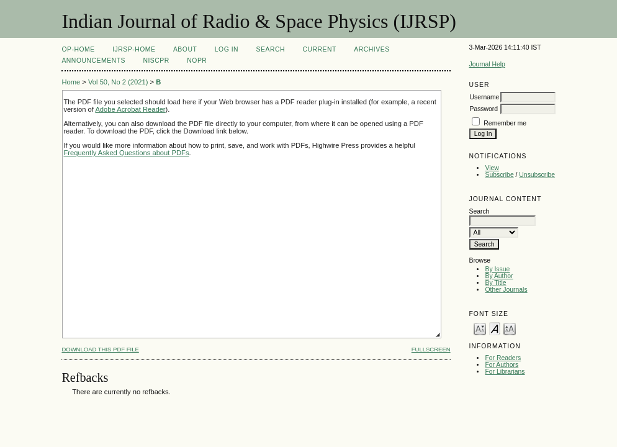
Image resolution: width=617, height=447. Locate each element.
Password (483, 109)
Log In (226, 49)
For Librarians (505, 371)
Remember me (505, 123)
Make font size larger (509, 328)
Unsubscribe (537, 174)
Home (70, 82)
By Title (495, 282)
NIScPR (156, 60)
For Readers (503, 357)
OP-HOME (77, 49)
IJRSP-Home (133, 49)
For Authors (501, 364)
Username (484, 97)
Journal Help (487, 64)
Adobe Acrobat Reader (130, 109)
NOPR (197, 60)
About (185, 49)
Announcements (93, 60)
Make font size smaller (480, 328)
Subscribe (499, 174)
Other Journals (506, 289)
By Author (499, 276)
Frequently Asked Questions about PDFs (126, 152)
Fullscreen (431, 349)
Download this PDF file (99, 349)
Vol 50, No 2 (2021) (118, 82)
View (491, 168)
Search (270, 49)
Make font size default (495, 328)
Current (319, 49)
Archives (371, 49)
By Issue (497, 269)
